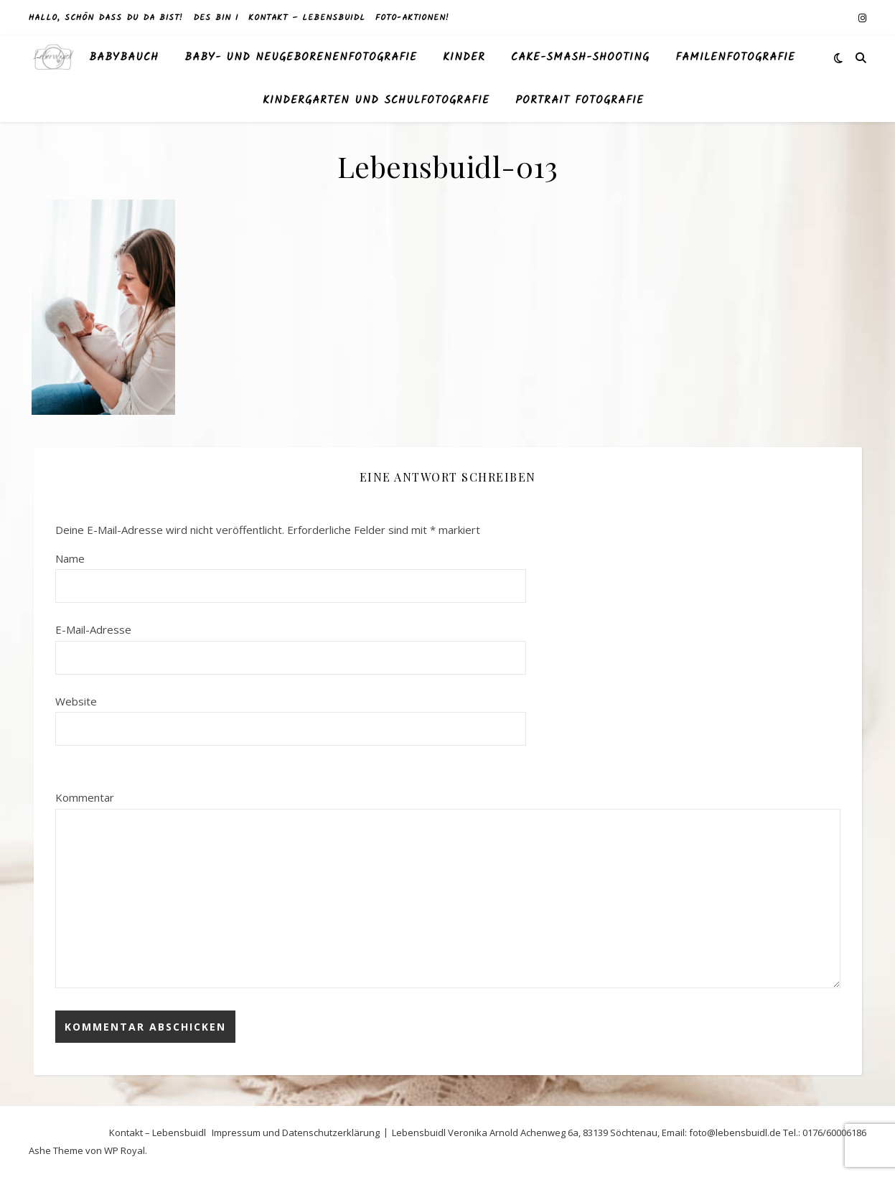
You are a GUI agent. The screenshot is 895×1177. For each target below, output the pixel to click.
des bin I (215, 17)
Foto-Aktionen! (412, 17)
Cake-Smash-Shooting (580, 57)
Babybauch (124, 57)
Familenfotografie (735, 57)
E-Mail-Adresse (93, 629)
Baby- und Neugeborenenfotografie (300, 57)
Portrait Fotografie (579, 100)
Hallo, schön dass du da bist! (106, 17)
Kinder (464, 57)
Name (70, 558)
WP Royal (124, 1150)
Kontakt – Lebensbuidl (306, 17)
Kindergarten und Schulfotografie (376, 100)
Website (76, 701)
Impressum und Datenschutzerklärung (296, 1132)
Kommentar (84, 797)
